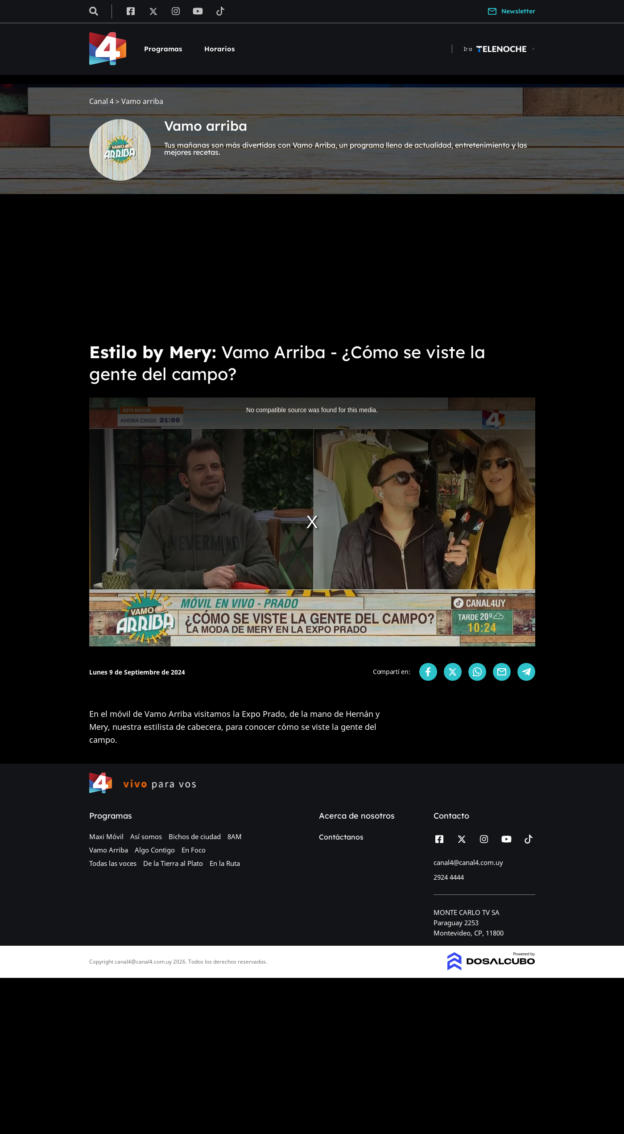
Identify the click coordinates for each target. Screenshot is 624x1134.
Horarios (219, 49)
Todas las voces (112, 863)
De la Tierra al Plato (173, 863)
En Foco (194, 849)
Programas (163, 49)
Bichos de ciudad (195, 836)
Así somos (146, 836)
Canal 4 (101, 101)
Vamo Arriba (108, 849)
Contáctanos (341, 836)
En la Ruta (225, 863)
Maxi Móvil (106, 836)
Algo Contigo (155, 849)
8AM (234, 836)
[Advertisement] (312, 267)
